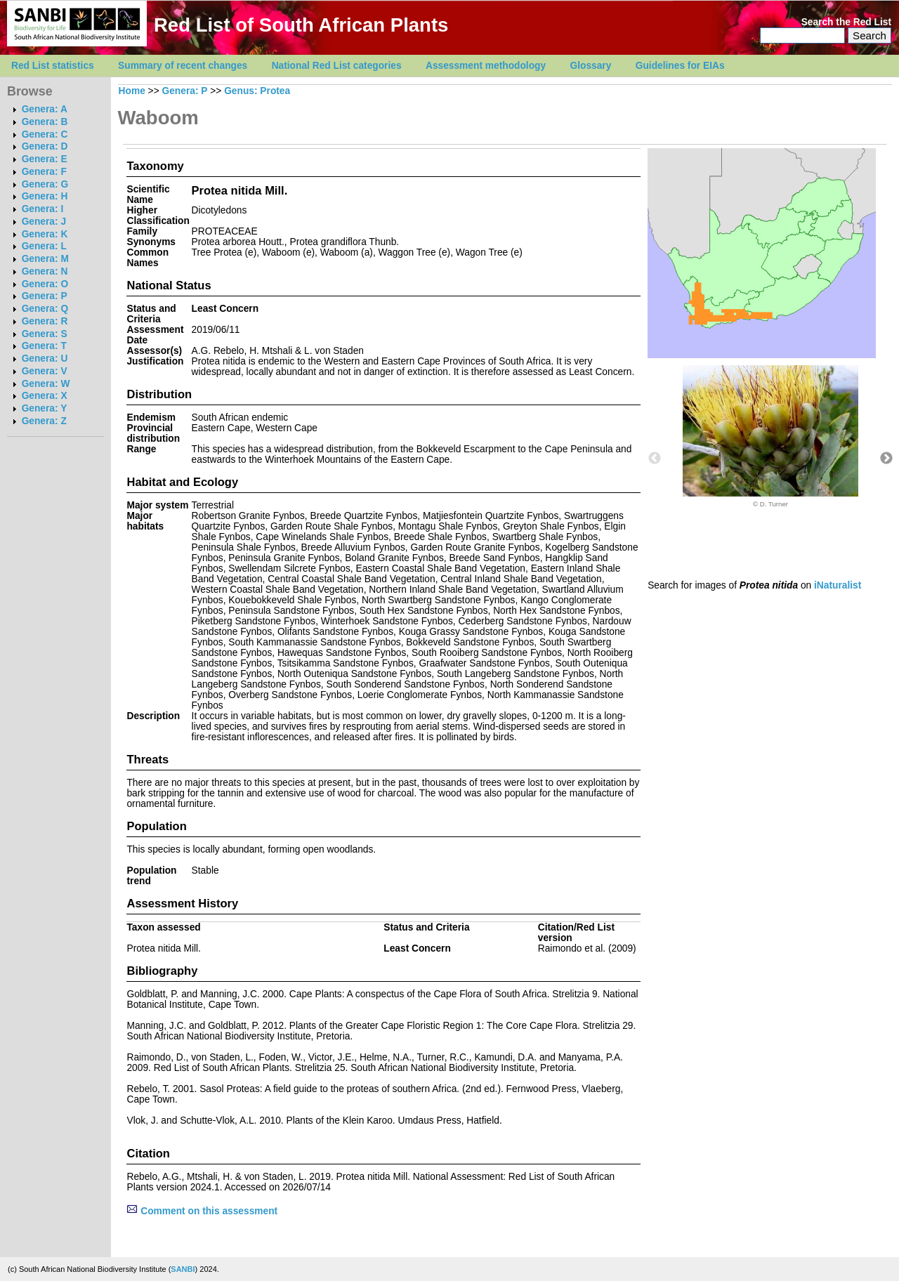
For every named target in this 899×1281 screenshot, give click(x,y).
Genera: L (44, 246)
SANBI (183, 1269)
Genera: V (44, 371)
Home (132, 91)
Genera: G (45, 184)
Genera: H (45, 196)
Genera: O (45, 284)
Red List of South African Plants (301, 25)
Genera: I (43, 209)
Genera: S (44, 334)
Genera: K (45, 234)
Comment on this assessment (201, 1211)
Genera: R (45, 321)
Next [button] (886, 459)
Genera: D (45, 146)
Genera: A (44, 109)
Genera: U (45, 358)
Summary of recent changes (182, 65)
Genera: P (44, 296)
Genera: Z (44, 421)
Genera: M (45, 259)
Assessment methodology (486, 65)
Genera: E (44, 159)
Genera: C (45, 134)
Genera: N (45, 271)
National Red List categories (337, 65)
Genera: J (44, 221)
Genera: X (44, 395)
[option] (770, 436)
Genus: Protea (257, 91)
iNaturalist (837, 585)
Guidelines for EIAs (680, 65)
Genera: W (46, 384)
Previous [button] (655, 459)
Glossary (591, 65)
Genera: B (45, 122)
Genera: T (44, 346)
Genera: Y (44, 408)
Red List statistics (52, 65)
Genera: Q (45, 308)
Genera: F (44, 171)
